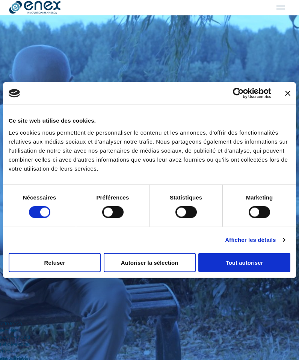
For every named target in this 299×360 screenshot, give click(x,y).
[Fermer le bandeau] (287, 93)
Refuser (54, 262)
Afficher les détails (250, 240)
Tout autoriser (244, 262)
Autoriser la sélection (149, 262)
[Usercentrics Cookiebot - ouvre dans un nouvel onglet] (238, 93)
